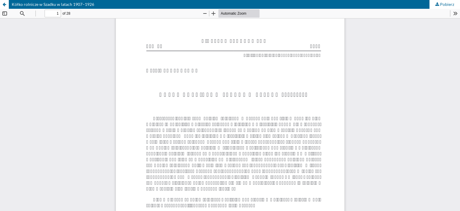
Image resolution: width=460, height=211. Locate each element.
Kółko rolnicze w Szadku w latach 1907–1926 (53, 4)
